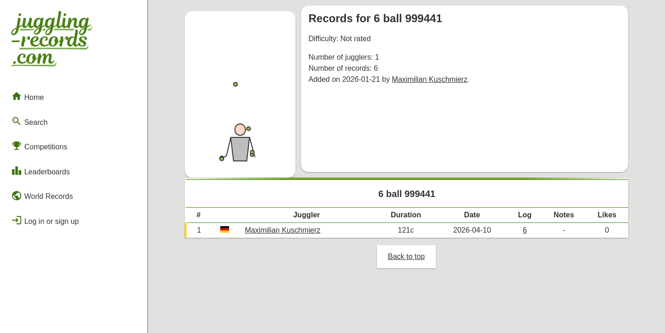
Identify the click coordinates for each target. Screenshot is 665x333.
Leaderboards (40, 170)
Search (29, 121)
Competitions (39, 145)
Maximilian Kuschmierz (430, 79)
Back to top (406, 256)
